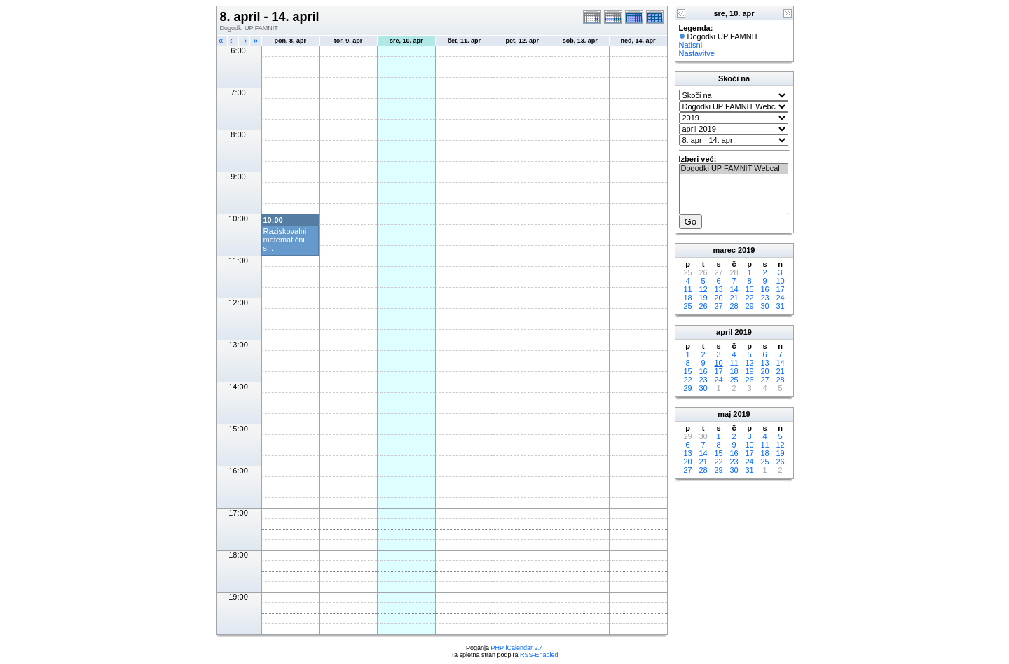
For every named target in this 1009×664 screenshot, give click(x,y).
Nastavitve (697, 53)
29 (749, 306)
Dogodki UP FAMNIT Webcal (734, 169)
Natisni (691, 45)
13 (718, 289)
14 (733, 289)
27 (718, 306)
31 (780, 306)
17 (780, 289)
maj (724, 414)
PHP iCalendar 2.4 (517, 647)
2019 (746, 250)
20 (718, 297)
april (724, 332)
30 (764, 306)
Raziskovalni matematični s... (285, 239)
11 (687, 289)
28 (733, 306)
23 (764, 297)
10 (780, 281)
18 (687, 297)
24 (780, 297)
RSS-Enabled (539, 654)
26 (703, 306)
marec (724, 250)
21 (733, 297)
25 (687, 306)
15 (749, 289)
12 (703, 289)
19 (703, 297)
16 (764, 289)
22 (749, 297)
